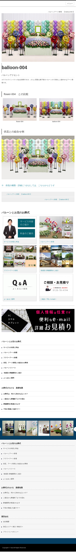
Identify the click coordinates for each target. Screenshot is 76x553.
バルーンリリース (9, 368)
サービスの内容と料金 (11, 242)
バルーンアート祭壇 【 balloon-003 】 (19, 194)
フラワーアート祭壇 (11, 270)
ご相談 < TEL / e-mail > (48, 299)
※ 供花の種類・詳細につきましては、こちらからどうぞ (28, 185)
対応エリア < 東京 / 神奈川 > (13, 527)
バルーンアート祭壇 (47, 242)
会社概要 (6, 522)
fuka (11, 547)
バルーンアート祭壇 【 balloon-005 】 (56, 199)
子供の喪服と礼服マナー (11, 409)
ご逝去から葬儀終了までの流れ (14, 399)
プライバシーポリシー (10, 532)
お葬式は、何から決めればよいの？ (15, 394)
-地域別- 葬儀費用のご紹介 (49, 270)
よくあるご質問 (9, 299)
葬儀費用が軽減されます (11, 404)
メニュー (70, 3)
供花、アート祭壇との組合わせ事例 (15, 363)
